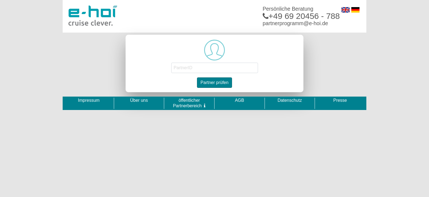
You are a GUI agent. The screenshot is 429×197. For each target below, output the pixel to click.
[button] (204, 105)
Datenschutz (289, 100)
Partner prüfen (214, 82)
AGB (239, 100)
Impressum (89, 100)
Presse (340, 100)
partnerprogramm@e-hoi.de (295, 23)
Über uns (139, 100)
